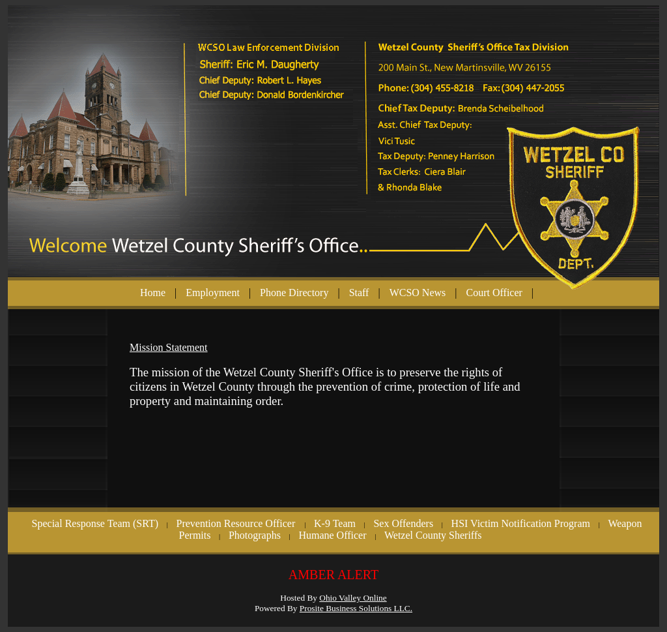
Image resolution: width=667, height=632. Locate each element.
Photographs (255, 535)
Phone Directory (294, 292)
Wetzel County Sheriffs (433, 535)
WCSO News (418, 292)
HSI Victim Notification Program (520, 523)
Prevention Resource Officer (237, 523)
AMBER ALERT (333, 574)
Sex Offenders (403, 523)
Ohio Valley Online (352, 598)
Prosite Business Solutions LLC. (356, 608)
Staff (359, 292)
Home (152, 292)
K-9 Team (335, 523)
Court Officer (494, 292)
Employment (213, 292)
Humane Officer (332, 535)
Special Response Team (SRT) (95, 523)
